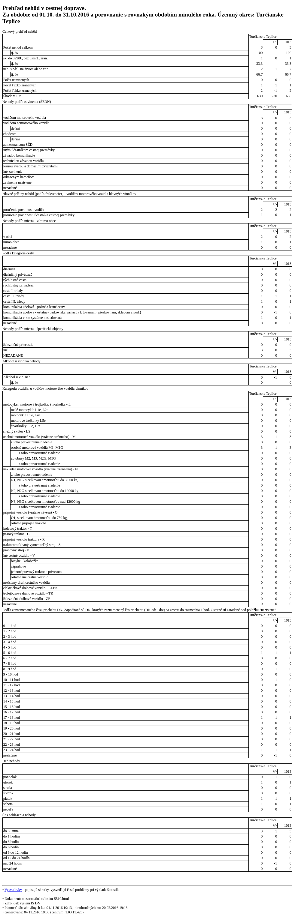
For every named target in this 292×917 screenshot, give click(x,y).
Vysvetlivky (13, 890)
